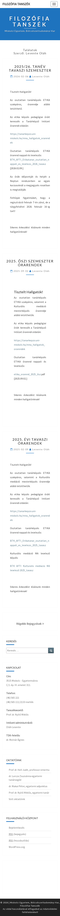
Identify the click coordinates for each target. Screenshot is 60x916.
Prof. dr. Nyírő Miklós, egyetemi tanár (29, 792)
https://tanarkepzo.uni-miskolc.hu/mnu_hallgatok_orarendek (30, 138)
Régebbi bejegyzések (30, 624)
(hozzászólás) (19, 840)
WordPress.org (17, 847)
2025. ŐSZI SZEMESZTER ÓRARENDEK (29, 263)
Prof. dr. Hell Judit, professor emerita (29, 769)
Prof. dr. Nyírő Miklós (17, 714)
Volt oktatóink (17, 799)
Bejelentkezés (16, 827)
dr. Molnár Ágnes (15, 739)
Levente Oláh (41, 76)
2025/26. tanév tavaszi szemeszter (30, 68)
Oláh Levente (13, 727)
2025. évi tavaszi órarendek (30, 441)
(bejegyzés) (17, 834)
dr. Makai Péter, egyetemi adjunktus (28, 786)
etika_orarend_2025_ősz (27, 374)
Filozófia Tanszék (16, 4)
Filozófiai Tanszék (30, 905)
